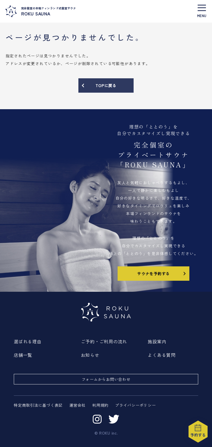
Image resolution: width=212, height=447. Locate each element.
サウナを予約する (162, 273)
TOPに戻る (98, 85)
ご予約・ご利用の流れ (104, 341)
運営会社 (77, 405)
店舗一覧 (23, 355)
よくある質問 (162, 355)
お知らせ (90, 355)
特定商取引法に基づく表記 (38, 405)
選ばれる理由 (28, 341)
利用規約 (100, 405)
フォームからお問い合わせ (106, 379)
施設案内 (157, 341)
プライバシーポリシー (135, 405)
